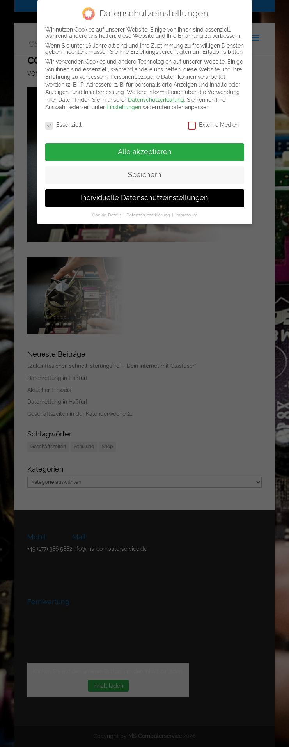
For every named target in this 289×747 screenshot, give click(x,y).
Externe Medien (213, 125)
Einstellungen (123, 107)
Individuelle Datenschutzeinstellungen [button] (144, 198)
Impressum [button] (186, 215)
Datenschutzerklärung (156, 100)
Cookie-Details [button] (107, 215)
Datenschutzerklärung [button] (148, 215)
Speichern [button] (144, 175)
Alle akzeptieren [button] (145, 152)
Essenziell (63, 125)
